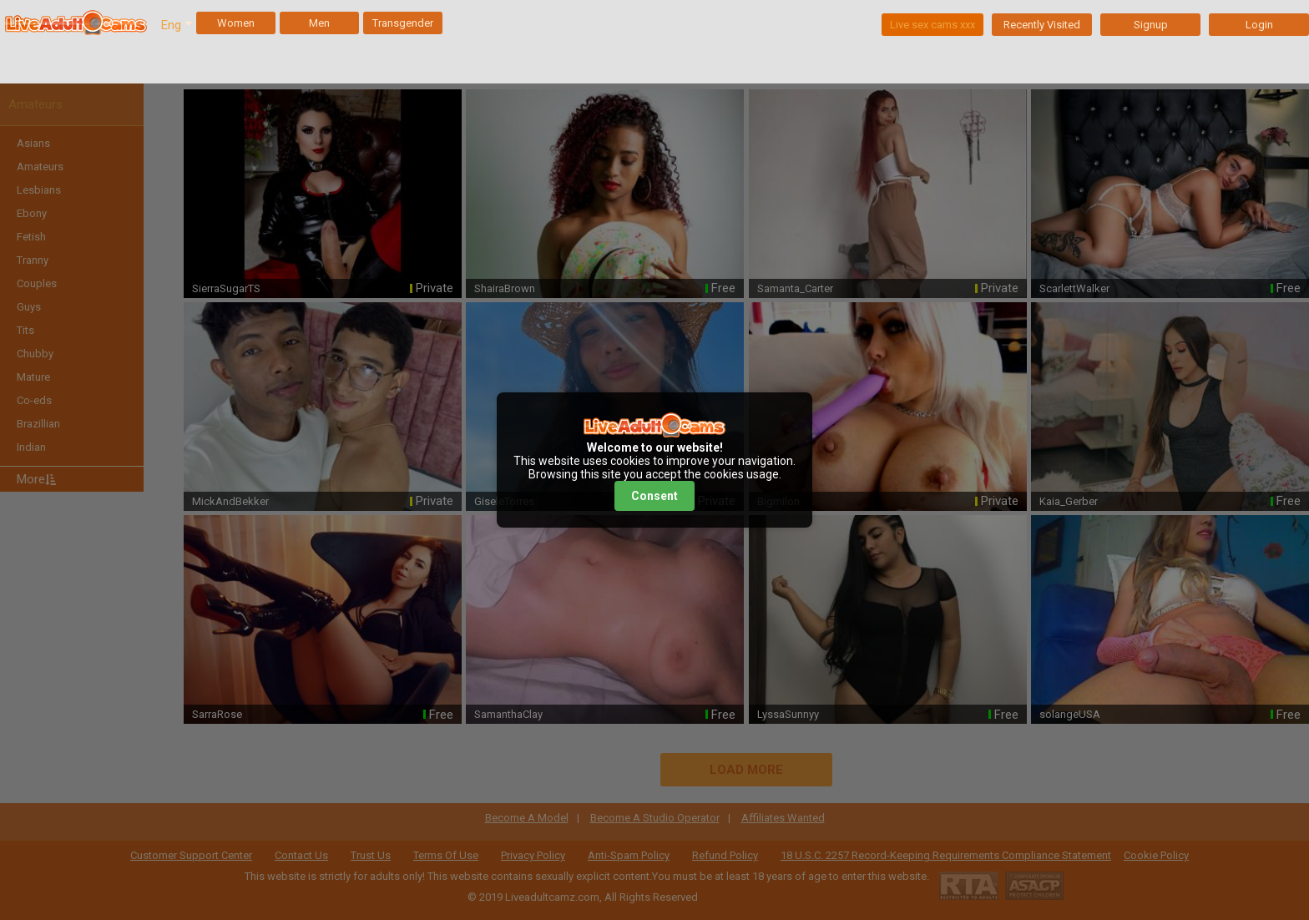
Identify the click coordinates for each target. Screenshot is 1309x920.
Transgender (402, 23)
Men (319, 23)
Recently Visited (1041, 24)
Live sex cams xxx (932, 24)
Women (236, 23)
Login (1259, 24)
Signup (1151, 24)
